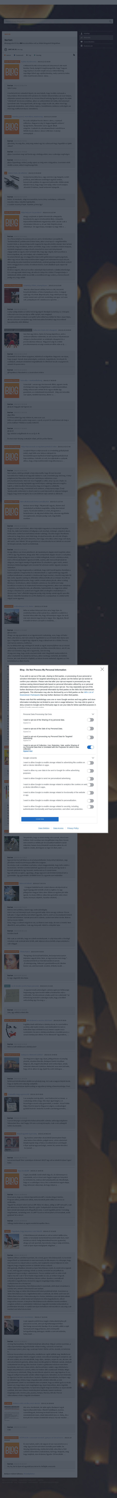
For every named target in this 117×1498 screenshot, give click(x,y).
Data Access (58, 828)
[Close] (103, 670)
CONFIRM (40, 819)
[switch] (90, 720)
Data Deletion (43, 828)
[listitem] (58, 714)
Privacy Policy (73, 828)
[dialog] (58, 749)
